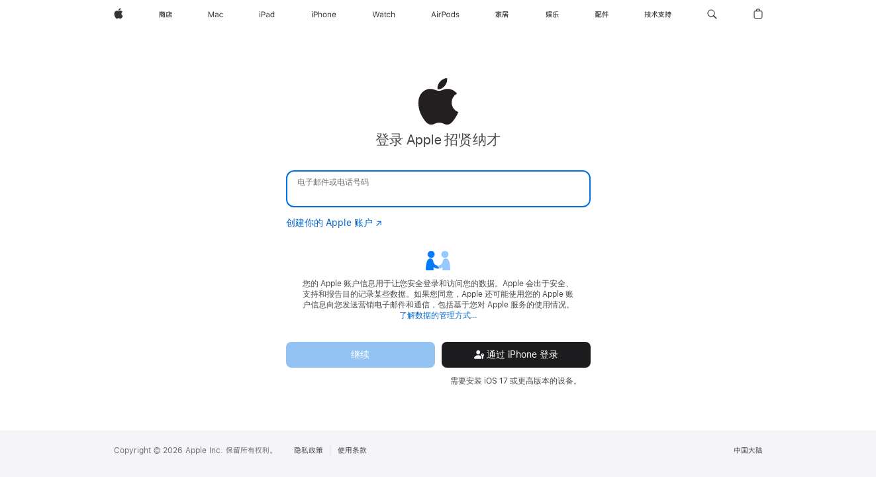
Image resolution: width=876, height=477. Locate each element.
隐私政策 (308, 450)
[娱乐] (552, 14)
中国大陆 (748, 450)
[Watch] (384, 14)
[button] (712, 14)
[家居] (502, 14)
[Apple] (118, 14)
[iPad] (267, 14)
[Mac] (215, 14)
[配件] (602, 14)
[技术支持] (658, 14)
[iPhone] (324, 14)
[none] (438, 232)
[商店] (165, 14)
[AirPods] (445, 14)
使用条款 (352, 450)
